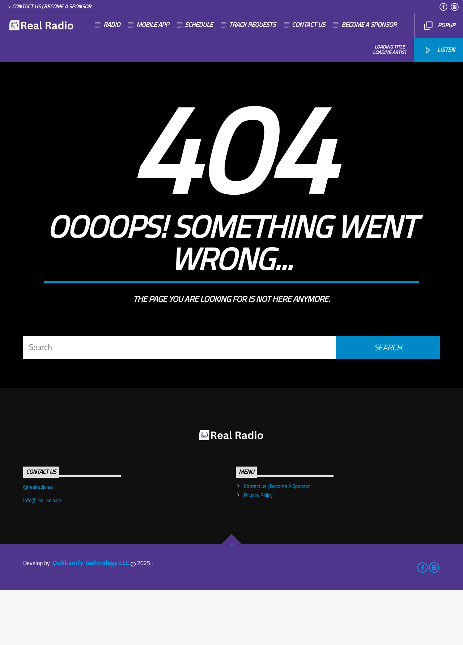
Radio (111, 24)
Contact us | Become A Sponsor (49, 6)
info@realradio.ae (42, 555)
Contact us (308, 24)
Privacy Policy (258, 550)
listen (439, 49)
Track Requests (252, 24)
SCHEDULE (199, 24)
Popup (439, 25)
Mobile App (152, 24)
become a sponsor (368, 24)
